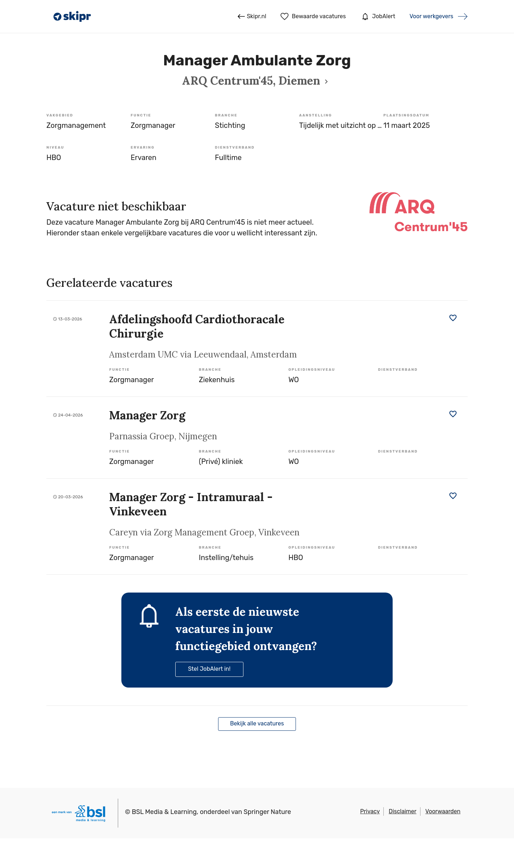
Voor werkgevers (431, 16)
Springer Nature (267, 812)
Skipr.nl (252, 16)
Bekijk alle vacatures (257, 723)
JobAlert (377, 16)
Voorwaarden (442, 811)
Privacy (370, 811)
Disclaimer (403, 811)
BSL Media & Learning (164, 812)
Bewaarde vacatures (313, 16)
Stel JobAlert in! (209, 668)
